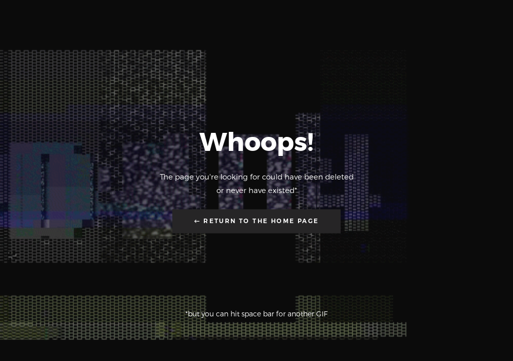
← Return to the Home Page (256, 221)
